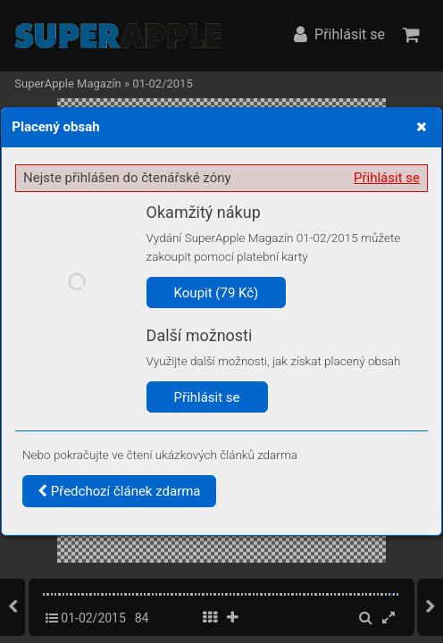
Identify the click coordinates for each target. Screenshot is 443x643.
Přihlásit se (387, 178)
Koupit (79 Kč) (216, 293)
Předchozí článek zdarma (119, 491)
